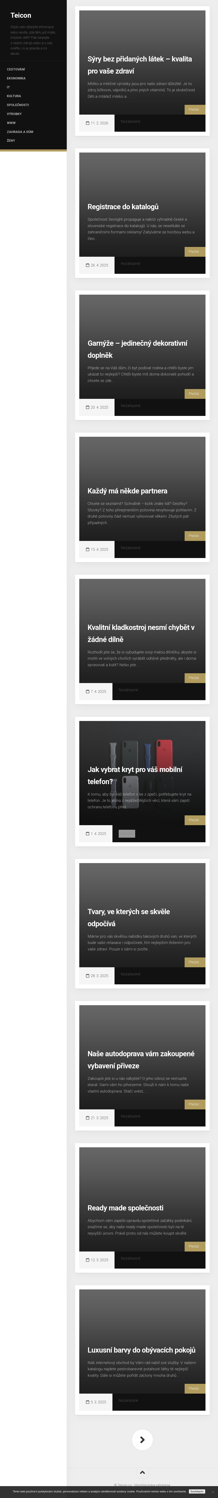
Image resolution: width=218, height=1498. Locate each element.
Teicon (21, 14)
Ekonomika (20, 80)
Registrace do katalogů (132, 206)
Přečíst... (194, 109)
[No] (213, 1492)
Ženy (14, 156)
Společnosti (21, 113)
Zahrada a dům (24, 145)
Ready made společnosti (135, 1207)
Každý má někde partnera (137, 490)
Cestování (19, 69)
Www (14, 134)
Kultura (17, 102)
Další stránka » (142, 1439)
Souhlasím (197, 1491)
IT (12, 91)
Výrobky (17, 124)
